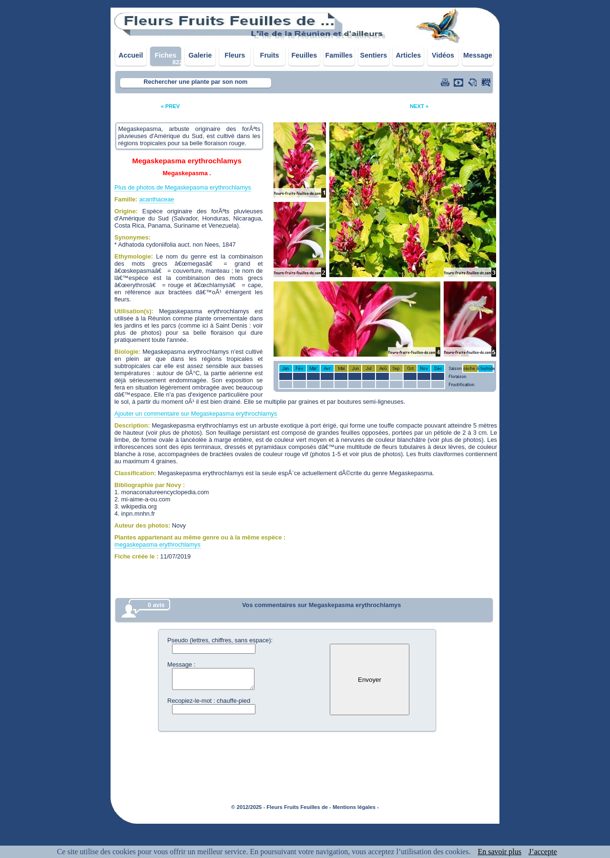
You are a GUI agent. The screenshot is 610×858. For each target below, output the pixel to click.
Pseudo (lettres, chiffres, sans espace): (220, 640)
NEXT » (419, 106)
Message (477, 55)
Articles (408, 55)
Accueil (131, 55)
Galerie (200, 55)
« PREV (170, 106)
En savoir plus (499, 852)
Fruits (269, 55)
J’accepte (543, 852)
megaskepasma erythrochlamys (157, 544)
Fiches (165, 55)
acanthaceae (156, 199)
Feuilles (304, 55)
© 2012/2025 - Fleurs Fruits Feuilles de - (281, 807)
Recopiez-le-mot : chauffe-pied (208, 700)
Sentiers (373, 55)
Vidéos (443, 55)
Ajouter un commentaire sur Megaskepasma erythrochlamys (195, 413)
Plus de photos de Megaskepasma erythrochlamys (182, 187)
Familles (339, 55)
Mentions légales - (356, 807)
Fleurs (234, 55)
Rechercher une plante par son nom (195, 81)
